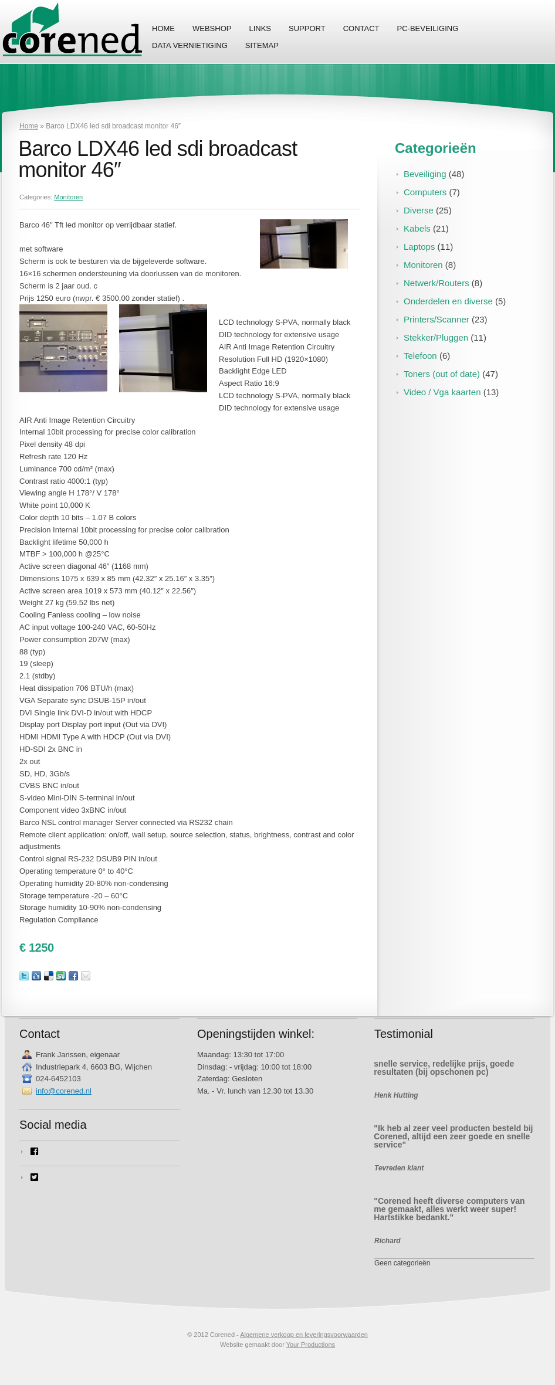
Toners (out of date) (442, 374)
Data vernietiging (190, 45)
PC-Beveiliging (428, 28)
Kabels (417, 228)
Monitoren (68, 197)
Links (260, 28)
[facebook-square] (99, 1151)
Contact (361, 28)
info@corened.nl (64, 1091)
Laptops (419, 247)
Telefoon (420, 356)
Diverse (419, 210)
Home (163, 28)
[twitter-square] (99, 1177)
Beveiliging (425, 174)
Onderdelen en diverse (448, 301)
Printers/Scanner (436, 319)
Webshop (211, 28)
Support (307, 28)
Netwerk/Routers (436, 283)
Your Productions (310, 1344)
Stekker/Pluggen (436, 337)
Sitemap (262, 45)
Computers (425, 192)
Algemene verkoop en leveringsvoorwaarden (304, 1334)
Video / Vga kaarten (442, 392)
